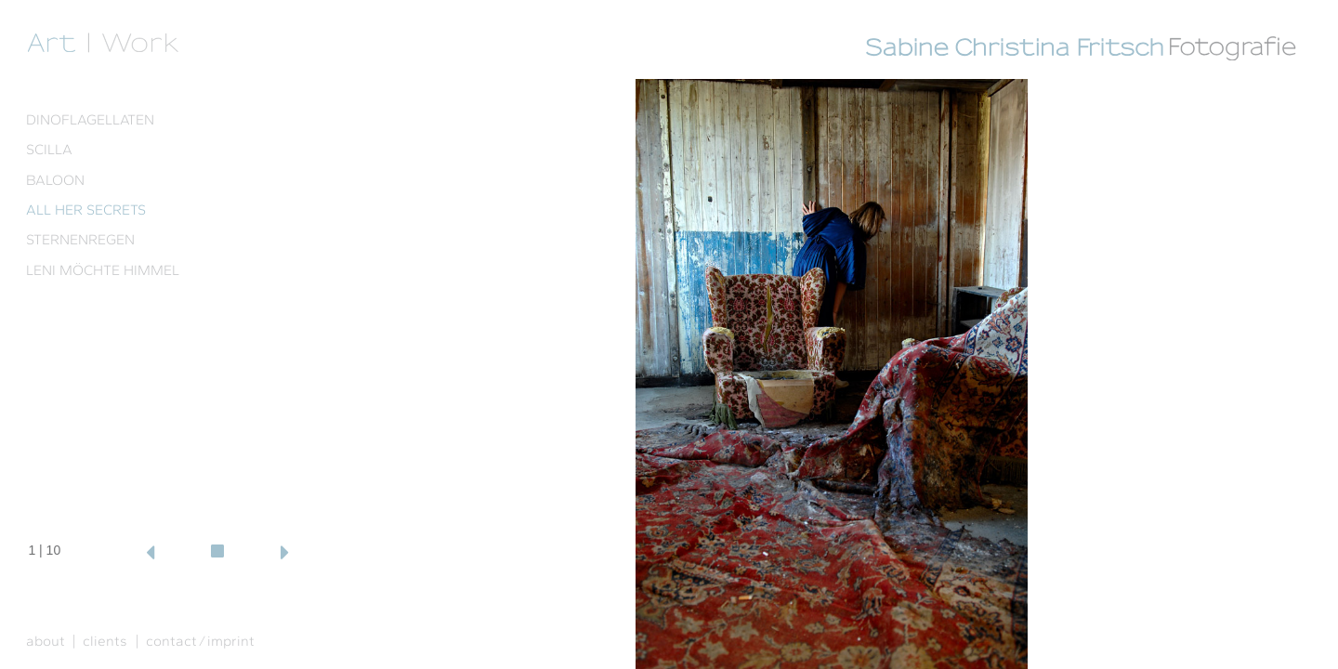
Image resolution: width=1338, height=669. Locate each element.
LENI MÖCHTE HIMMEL (102, 270)
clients (105, 640)
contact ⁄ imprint (200, 640)
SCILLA (49, 149)
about (45, 640)
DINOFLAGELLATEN (90, 119)
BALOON (55, 180)
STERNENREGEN (80, 239)
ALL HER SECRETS (86, 209)
